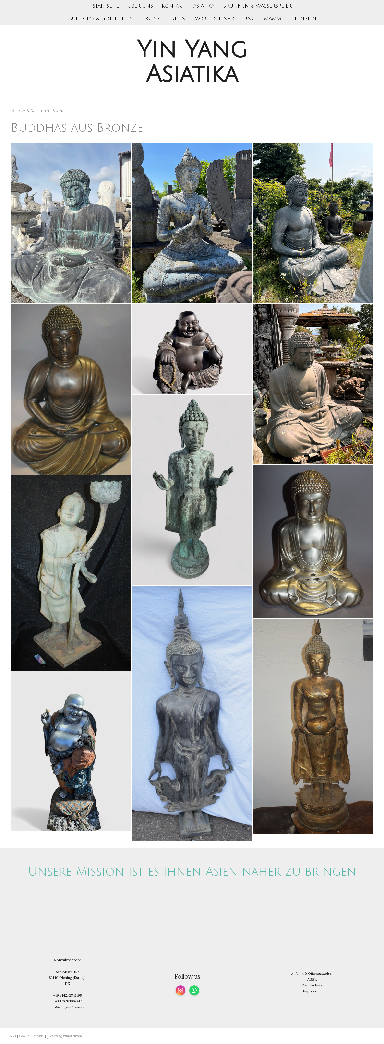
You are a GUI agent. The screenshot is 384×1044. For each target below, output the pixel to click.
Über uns (140, 6)
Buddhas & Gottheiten (101, 19)
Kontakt (173, 6)
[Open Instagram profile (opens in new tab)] (180, 990)
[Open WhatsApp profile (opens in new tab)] (194, 990)
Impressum (312, 991)
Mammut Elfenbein (290, 19)
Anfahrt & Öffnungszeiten (312, 973)
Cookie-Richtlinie (31, 1036)
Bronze (152, 19)
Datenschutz (312, 985)
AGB (13, 1036)
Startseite (106, 6)
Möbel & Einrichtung (224, 19)
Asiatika (203, 6)
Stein (178, 19)
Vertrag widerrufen (66, 1036)
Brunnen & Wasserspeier (257, 6)
